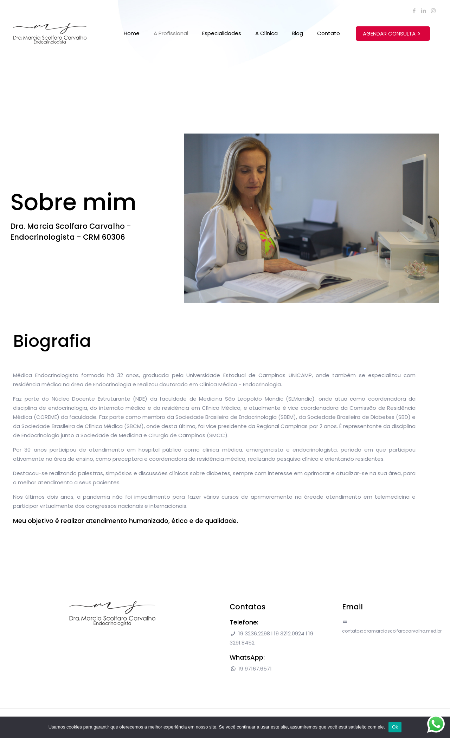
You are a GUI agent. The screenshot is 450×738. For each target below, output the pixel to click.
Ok (395, 727)
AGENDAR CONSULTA (393, 33)
